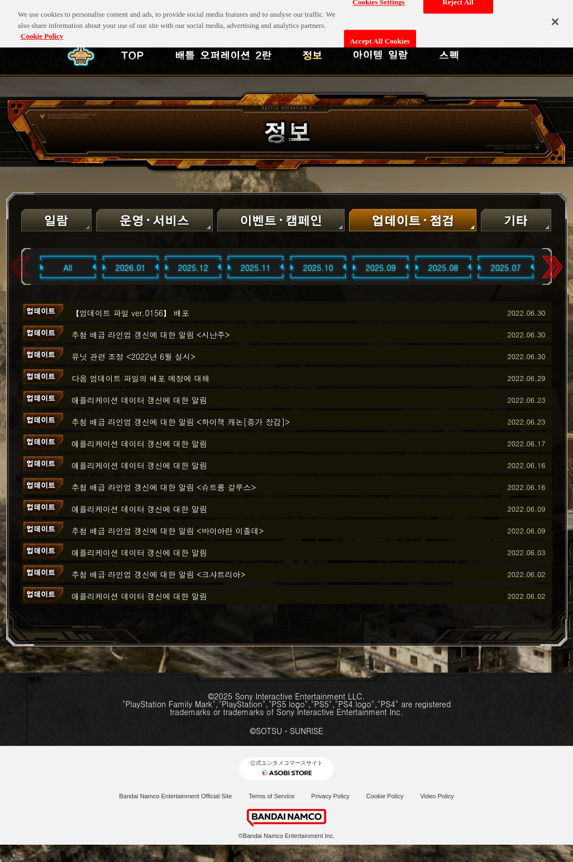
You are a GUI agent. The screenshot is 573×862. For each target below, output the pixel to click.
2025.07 (506, 267)
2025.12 (193, 267)
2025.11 (256, 267)
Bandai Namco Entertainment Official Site (175, 796)
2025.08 (443, 267)
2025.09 (381, 267)
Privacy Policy (330, 796)
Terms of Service (271, 796)
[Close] (555, 18)
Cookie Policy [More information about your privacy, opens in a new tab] (42, 32)
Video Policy (436, 796)
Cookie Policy (385, 796)
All (68, 267)
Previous (20, 267)
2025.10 (318, 267)
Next (552, 267)
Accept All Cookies (380, 38)
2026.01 (131, 267)
